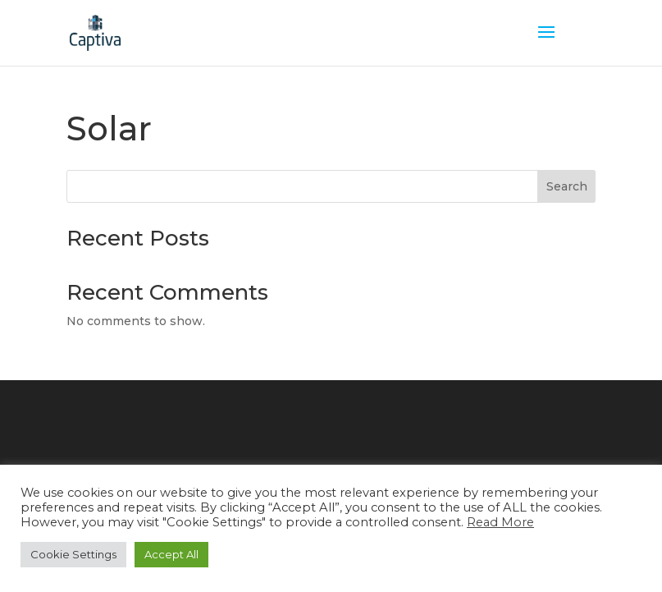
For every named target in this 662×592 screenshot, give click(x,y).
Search (566, 186)
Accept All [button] (171, 554)
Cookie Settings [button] (73, 554)
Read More (500, 522)
